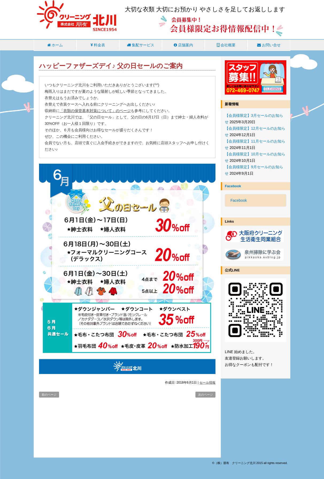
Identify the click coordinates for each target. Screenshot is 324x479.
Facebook (233, 186)
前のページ (49, 394)
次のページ (205, 394)
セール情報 (207, 382)
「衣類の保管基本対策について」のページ (95, 110)
